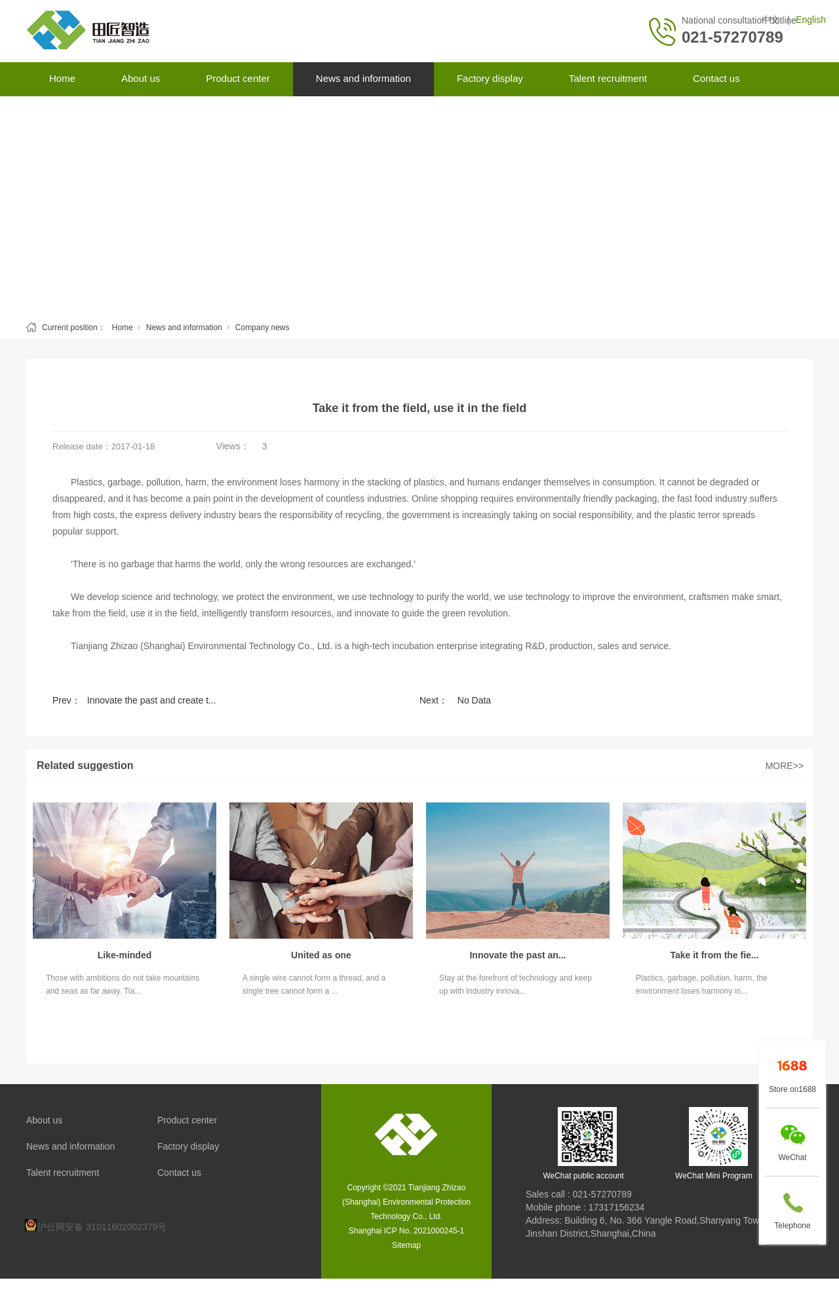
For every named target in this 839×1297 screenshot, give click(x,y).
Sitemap (406, 1245)
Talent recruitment (608, 78)
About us (140, 78)
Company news (262, 327)
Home (62, 78)
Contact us (716, 78)
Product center (238, 78)
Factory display (490, 78)
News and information (363, 78)
